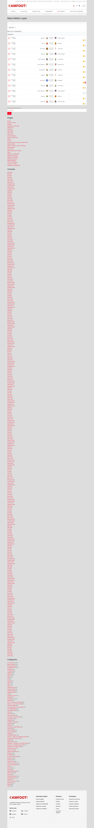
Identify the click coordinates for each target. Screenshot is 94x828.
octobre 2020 (10, 285)
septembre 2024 (11, 208)
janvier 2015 (10, 399)
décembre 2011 (10, 460)
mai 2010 (9, 491)
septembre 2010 (11, 484)
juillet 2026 (9, 172)
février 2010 (10, 496)
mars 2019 (9, 317)
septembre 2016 (11, 366)
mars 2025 (9, 198)
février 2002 (10, 654)
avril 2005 (9, 591)
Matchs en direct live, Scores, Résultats (16, 145)
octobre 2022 (10, 246)
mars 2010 (9, 494)
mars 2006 (9, 573)
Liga (77, 1)
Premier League (63, 1)
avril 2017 (9, 354)
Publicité (9, 779)
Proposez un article (73, 801)
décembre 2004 (10, 598)
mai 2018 (9, 333)
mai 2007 (9, 550)
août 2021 (9, 269)
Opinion (9, 769)
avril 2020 (9, 295)
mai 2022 (9, 254)
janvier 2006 (10, 576)
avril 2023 (9, 236)
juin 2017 (9, 351)
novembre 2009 (10, 501)
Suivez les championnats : (20, 1)
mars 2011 (9, 475)
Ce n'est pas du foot (11, 666)
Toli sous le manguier (12, 163)
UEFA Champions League (32, 1)
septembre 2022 (11, 248)
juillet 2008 (9, 527)
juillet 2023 (9, 231)
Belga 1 (80, 1)
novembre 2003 (10, 619)
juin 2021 (9, 272)
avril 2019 (9, 315)
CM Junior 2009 (11, 731)
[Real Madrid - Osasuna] (47, 70)
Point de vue (10, 772)
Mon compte (10, 149)
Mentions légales (11, 147)
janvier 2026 (10, 182)
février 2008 (10, 535)
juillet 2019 (9, 310)
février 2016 (10, 378)
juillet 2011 (9, 468)
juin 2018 (9, 332)
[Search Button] (73, 6)
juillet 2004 (9, 606)
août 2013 (9, 427)
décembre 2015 (10, 381)
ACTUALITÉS (24, 11)
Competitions (10, 699)
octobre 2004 (10, 601)
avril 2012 (9, 453)
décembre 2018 (10, 322)
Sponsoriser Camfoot (74, 808)
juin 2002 (9, 647)
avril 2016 (9, 374)
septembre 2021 (11, 267)
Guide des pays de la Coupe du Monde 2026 (17, 142)
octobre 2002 (10, 641)
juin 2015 (9, 391)
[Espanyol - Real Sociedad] (47, 102)
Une (8, 786)
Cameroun (9, 674)
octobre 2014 (10, 404)
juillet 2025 (9, 192)
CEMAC (9, 725)
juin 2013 (9, 430)
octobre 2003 (10, 621)
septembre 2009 (11, 504)
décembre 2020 (10, 282)
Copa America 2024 (11, 748)
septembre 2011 (11, 465)
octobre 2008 (10, 522)
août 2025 (9, 190)
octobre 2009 (10, 502)
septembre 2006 (11, 563)
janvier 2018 (10, 340)
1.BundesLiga (10, 671)
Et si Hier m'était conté (12, 756)
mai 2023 (9, 235)
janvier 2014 (10, 419)
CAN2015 (9, 723)
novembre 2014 (10, 402)
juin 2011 (9, 470)
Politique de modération (12, 157)
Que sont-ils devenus (12, 781)
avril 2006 (9, 572)
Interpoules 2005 (11, 689)
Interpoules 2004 (11, 687)
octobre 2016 (10, 364)
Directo (9, 139)
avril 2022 (9, 256)
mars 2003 (9, 632)
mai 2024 (9, 215)
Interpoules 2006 (11, 690)
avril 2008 (9, 532)
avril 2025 (9, 197)
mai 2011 (9, 471)
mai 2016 (9, 373)
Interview (9, 759)
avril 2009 (9, 512)
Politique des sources (12, 158)
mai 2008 (9, 530)
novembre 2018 (10, 323)
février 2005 (10, 594)
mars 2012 (9, 455)
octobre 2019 (10, 305)
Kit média (58, 804)
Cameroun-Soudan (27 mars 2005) (15, 707)
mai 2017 (9, 353)
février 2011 (10, 476)
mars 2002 (9, 652)
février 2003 (10, 634)
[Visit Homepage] (17, 6)
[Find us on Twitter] (79, 6)
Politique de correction (12, 155)
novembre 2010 (10, 481)
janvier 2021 (10, 281)
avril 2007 (9, 552)
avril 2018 (9, 335)
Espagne (9, 680)
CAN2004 (9, 720)
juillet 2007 (9, 547)
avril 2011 (9, 473)
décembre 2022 (10, 243)
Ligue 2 (9, 677)
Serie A (68, 1)
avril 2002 (9, 650)
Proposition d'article (11, 776)
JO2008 (9, 740)
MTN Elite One (50, 1)
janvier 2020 (10, 300)
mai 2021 (9, 274)
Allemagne (9, 669)
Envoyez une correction (74, 799)
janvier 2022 (10, 261)
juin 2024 (9, 213)
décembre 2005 (10, 578)
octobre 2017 (10, 345)
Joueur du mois (10, 761)
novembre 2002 (10, 639)
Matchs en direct (11, 144)
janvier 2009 (10, 517)
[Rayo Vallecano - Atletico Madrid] (47, 91)
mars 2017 (9, 356)
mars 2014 (9, 415)
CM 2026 (9, 728)
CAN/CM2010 (10, 718)
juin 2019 (9, 312)
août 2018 (9, 328)
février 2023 (10, 239)
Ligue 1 (9, 675)
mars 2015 (9, 396)
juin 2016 (9, 371)
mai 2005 (9, 590)
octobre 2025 (10, 187)
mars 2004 (9, 613)
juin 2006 (9, 568)
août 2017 (9, 348)
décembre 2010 (10, 479)
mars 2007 (9, 553)
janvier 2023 (10, 241)
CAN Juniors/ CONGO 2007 (13, 717)
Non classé (9, 768)
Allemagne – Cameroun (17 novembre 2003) (17, 743)
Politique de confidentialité (13, 153)
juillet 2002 (9, 645)
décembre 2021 (10, 262)
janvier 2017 (10, 359)
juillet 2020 (9, 290)
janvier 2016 (10, 379)
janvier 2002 (10, 655)
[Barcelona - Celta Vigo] (47, 49)
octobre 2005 (10, 581)
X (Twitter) (24, 811)
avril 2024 (9, 216)
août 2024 (9, 210)
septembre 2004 (11, 603)
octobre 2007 (10, 542)
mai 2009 (9, 511)
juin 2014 (9, 410)
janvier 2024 (10, 221)
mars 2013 (9, 435)
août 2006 (9, 565)
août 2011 (9, 466)
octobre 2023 (10, 226)
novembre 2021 (10, 264)
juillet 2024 (9, 211)
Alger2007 (9, 700)
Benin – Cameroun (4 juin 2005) (14, 702)
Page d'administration (12, 771)
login (12, 108)
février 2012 (10, 456)
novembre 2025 (10, 185)
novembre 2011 (10, 461)
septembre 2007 (11, 544)
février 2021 (10, 279)
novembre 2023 (10, 225)
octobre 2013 (10, 424)
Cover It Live (10, 749)
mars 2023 (9, 238)
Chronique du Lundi (11, 695)
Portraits (9, 774)
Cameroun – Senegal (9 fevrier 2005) (15, 745)
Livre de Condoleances (12, 764)
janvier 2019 (10, 320)
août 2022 (9, 249)
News (8, 766)
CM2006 (9, 697)
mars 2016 (9, 376)
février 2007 (10, 555)
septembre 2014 (11, 405)
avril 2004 (9, 611)
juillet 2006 (9, 567)
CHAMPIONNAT (49, 11)
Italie (8, 694)
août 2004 (9, 604)
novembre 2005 (10, 580)
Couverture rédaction (58, 811)
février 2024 (10, 220)
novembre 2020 (10, 284)
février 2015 (10, 397)
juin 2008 (9, 529)
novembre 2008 (10, 521)
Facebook (13, 811)
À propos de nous (60, 799)
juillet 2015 (9, 389)
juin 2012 (9, 450)
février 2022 (10, 259)
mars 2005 (9, 593)
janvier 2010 (10, 498)
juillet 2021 (9, 271)
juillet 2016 (9, 369)
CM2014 (9, 733)
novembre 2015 (10, 382)
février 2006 (10, 575)
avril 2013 (9, 433)
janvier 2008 (10, 537)
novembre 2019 (10, 304)
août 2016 (9, 368)
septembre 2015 (11, 386)
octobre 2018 (10, 325)
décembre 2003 (10, 618)
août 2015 (9, 387)
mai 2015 (9, 392)
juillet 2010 (9, 488)
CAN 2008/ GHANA (11, 710)
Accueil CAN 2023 (11, 122)
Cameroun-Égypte (11, 705)
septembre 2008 (11, 524)
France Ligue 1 (56, 1)
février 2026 (10, 180)
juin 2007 (9, 548)
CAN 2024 (9, 129)
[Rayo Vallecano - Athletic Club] (47, 65)
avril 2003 (9, 631)
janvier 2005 (10, 596)
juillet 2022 (9, 251)
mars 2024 (9, 218)
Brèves (9, 712)
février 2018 (10, 338)
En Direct (61, 11)
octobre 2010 (10, 483)
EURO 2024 (10, 758)
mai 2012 (9, 451)
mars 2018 (9, 336)
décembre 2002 (10, 637)
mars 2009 (9, 514)
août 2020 (9, 289)
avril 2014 (9, 414)
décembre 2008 (10, 519)
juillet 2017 (9, 350)
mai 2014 (9, 412)
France (9, 682)
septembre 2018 (11, 327)
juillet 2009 (9, 507)
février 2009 (10, 516)
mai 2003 (9, 629)
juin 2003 (9, 627)
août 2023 (9, 230)
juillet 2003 (9, 626)
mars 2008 (9, 534)
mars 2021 (9, 277)
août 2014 (9, 407)
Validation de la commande (13, 165)
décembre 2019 (10, 302)
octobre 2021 (10, 266)
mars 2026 (9, 179)
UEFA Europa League (42, 1)
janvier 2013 (10, 438)
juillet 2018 (9, 330)
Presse (57, 808)
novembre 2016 (10, 363)
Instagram (13, 814)
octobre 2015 (10, 384)
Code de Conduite (11, 135)
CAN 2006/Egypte (11, 708)
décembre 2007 (10, 539)
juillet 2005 (9, 586)
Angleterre (9, 672)
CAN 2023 (9, 713)
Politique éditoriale (11, 160)
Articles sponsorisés (73, 806)
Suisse (84, 1)
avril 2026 (9, 177)
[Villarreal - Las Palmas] (47, 86)
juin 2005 (9, 588)
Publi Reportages (11, 777)
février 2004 (10, 614)
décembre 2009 (10, 499)
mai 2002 (9, 649)
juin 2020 (9, 292)
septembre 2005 (11, 583)
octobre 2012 (10, 443)
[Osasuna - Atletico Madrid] (47, 39)
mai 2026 (9, 175)
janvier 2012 (10, 458)
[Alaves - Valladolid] (47, 81)
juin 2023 (9, 233)
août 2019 (9, 308)
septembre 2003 (11, 622)
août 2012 (9, 447)
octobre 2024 (10, 207)
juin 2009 (9, 509)
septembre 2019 (11, 307)
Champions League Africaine (13, 726)
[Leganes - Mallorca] (47, 97)
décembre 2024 (10, 203)
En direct (9, 140)
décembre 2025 (10, 184)
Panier (8, 152)
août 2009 (9, 506)
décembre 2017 (10, 341)
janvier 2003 (10, 636)
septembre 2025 (11, 188)
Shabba (9, 784)
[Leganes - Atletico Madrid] (47, 54)
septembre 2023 (11, 228)
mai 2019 (9, 313)
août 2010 (9, 486)
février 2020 (10, 299)
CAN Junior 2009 (11, 715)
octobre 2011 (10, 463)
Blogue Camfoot (11, 664)
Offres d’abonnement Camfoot (14, 150)
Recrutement (10, 782)
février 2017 (10, 358)
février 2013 (10, 437)
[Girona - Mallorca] (47, 44)
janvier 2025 (10, 202)
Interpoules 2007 (11, 692)
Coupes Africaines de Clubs (13, 738)
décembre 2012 (10, 440)
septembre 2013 (11, 425)
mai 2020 (9, 294)
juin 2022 (9, 253)
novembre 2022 (10, 244)
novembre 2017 (10, 343)
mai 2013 (9, 432)
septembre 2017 (11, 346)
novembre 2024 (10, 205)
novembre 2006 (10, 560)
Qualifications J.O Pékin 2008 (14, 746)
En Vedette (9, 754)
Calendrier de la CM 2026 (13, 126)
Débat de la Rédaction (12, 751)
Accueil (13, 11)
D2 (8, 679)
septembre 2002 (11, 642)
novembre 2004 (10, 599)
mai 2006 (9, 570)
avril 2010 (9, 493)
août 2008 (9, 525)
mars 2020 (9, 297)
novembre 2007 (10, 540)
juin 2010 (9, 489)
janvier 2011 (10, 478)
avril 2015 (9, 394)
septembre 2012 (11, 445)
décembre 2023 (10, 223)
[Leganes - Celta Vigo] (47, 76)
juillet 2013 (9, 428)
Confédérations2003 (12, 735)
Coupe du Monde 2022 (12, 137)
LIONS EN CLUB (36, 11)
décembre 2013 (10, 420)
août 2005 (9, 585)
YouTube (24, 814)
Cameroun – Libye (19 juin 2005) (14, 703)
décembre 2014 (10, 401)
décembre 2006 (10, 558)
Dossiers (9, 753)
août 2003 (9, 624)
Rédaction (58, 806)
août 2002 (9, 644)
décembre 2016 (10, 361)
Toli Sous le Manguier (76, 11)
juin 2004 (9, 608)
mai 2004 (9, 609)
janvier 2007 (10, 557)
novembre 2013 (10, 422)
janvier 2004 (10, 616)
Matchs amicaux (11, 741)
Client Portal (10, 130)
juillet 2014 (9, 409)
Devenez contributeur (74, 804)
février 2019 (10, 318)
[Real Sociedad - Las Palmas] (47, 60)
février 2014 (10, 417)
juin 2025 (9, 193)
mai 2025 (9, 195)
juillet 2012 (9, 448)
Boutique (9, 124)
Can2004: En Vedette (12, 721)
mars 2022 (9, 258)
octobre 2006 (10, 562)
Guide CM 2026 (11, 730)
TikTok (12, 817)
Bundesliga (73, 1)
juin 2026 (9, 174)
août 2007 (9, 545)
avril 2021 (9, 276)
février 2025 (10, 200)
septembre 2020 (11, 287)
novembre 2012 (10, 442)
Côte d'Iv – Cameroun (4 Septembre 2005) (17, 736)
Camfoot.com (10, 127)
